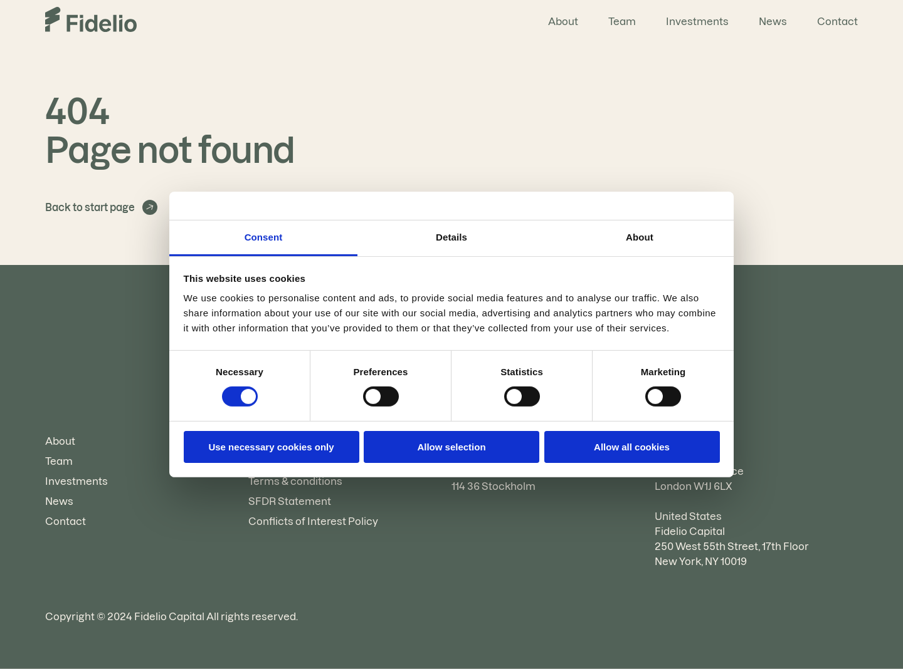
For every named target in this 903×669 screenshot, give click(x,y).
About (563, 21)
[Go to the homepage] (91, 21)
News (773, 21)
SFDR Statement (289, 501)
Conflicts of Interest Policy (313, 521)
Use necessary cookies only (271, 447)
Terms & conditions (295, 481)
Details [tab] (451, 237)
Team (622, 21)
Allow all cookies (632, 447)
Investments (697, 21)
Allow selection (451, 447)
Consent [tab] (264, 237)
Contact (837, 21)
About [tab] (639, 237)
